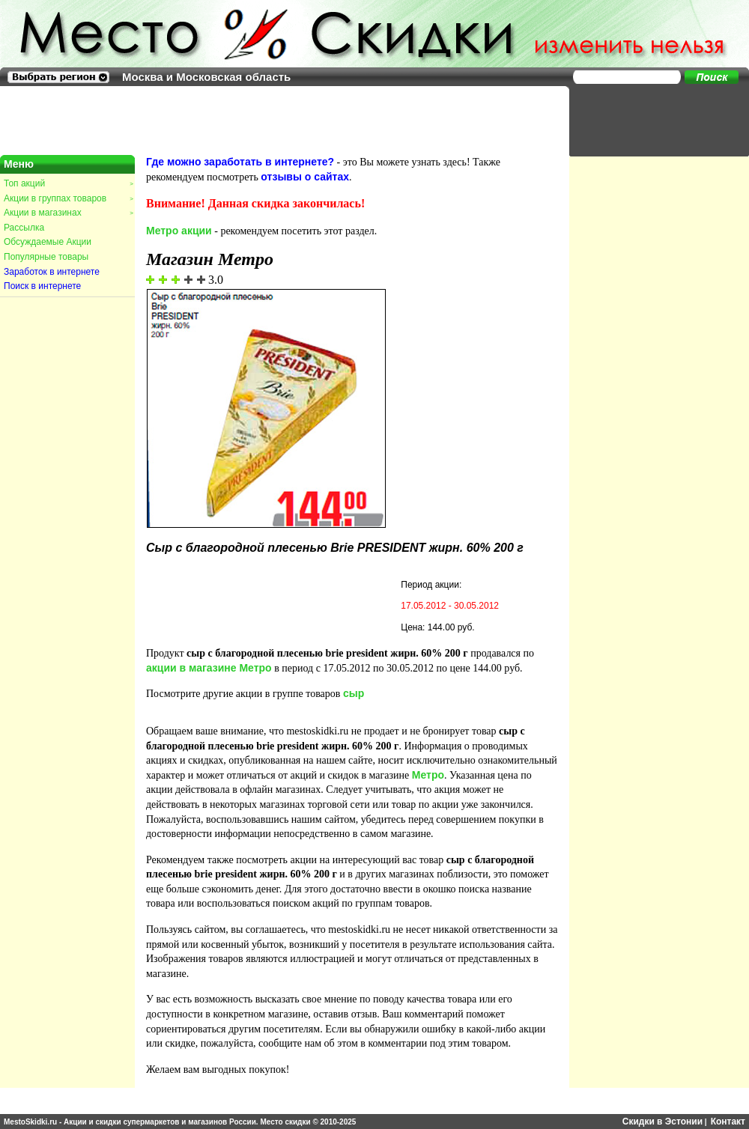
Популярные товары (46, 257)
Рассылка (24, 227)
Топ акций (68, 183)
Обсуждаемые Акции (47, 242)
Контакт (728, 1121)
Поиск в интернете (42, 286)
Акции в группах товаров (68, 198)
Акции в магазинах (68, 212)
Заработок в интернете (52, 272)
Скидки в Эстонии (662, 1121)
